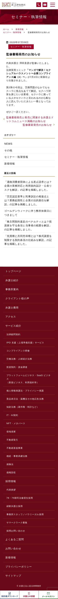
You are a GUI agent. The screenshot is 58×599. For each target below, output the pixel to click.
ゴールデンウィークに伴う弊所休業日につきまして (28, 213)
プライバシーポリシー (18, 566)
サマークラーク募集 (17, 522)
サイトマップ (13, 575)
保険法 (9, 464)
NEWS (8, 143)
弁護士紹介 (12, 280)
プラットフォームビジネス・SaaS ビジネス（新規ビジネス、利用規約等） (28, 379)
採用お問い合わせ (15, 531)
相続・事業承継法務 (17, 456)
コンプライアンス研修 (18, 350)
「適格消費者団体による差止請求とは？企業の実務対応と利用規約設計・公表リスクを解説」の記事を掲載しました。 (28, 186)
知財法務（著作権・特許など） (22, 407)
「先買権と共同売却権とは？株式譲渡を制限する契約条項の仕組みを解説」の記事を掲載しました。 (28, 240)
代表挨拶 (11, 489)
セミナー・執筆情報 (12, 32)
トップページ (13, 271)
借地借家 (11, 431)
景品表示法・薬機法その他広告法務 (25, 399)
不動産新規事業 (14, 448)
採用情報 (10, 481)
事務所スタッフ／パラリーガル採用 (25, 514)
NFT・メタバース (15, 423)
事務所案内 (12, 289)
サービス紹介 (13, 325)
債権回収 (11, 472)
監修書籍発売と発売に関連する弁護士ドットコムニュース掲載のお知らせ (30, 119)
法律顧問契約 (13, 334)
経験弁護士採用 (14, 506)
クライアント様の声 (17, 298)
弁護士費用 (12, 307)
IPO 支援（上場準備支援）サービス (25, 342)
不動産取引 (12, 440)
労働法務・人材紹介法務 (19, 359)
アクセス (10, 316)
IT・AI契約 (12, 415)
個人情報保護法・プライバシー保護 (25, 390)
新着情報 (20, 29)
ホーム (6, 29)
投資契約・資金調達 (17, 367)
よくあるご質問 (14, 539)
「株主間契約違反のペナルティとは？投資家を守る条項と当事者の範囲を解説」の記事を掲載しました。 (28, 225)
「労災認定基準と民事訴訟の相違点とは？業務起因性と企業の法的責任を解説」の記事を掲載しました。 (26, 200)
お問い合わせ (13, 548)
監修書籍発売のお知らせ (37, 125)
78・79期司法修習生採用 (19, 498)
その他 (8, 150)
